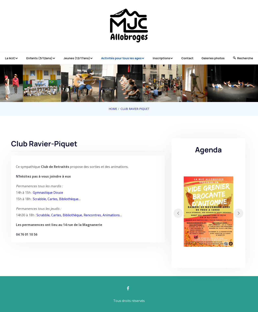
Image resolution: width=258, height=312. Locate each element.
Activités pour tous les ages (121, 58)
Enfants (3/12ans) (39, 58)
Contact (187, 58)
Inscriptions (161, 58)
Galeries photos (213, 58)
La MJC (10, 58)
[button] (178, 213)
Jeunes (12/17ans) (76, 58)
